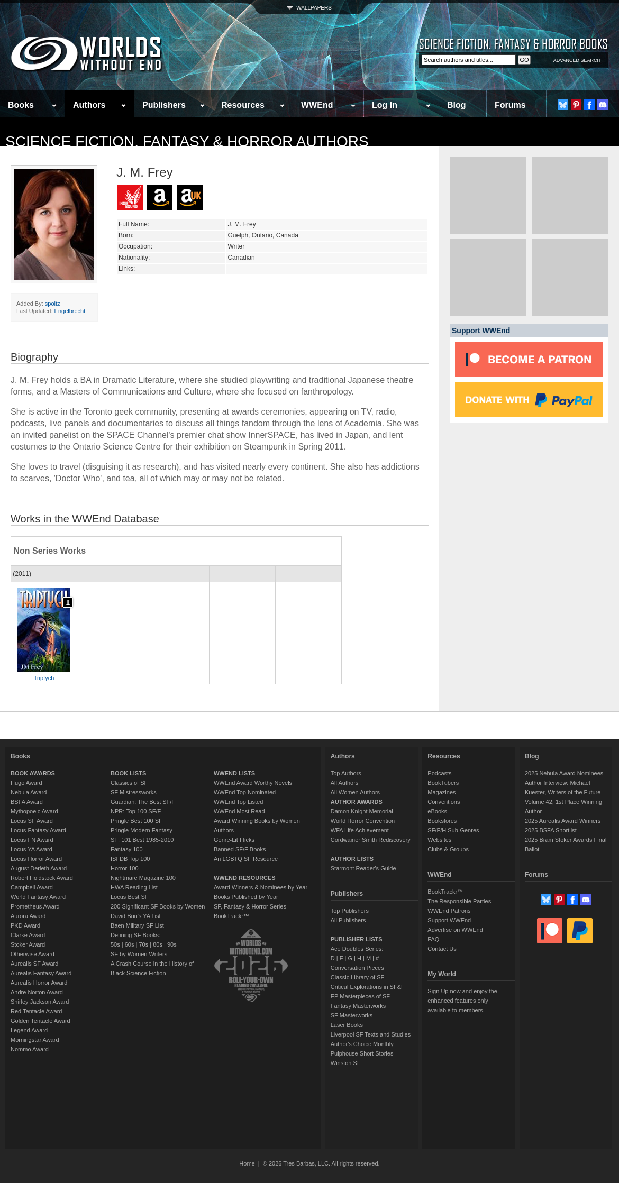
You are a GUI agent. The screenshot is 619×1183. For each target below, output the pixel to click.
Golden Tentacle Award (40, 1020)
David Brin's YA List (136, 916)
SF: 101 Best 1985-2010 (142, 840)
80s (157, 944)
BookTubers (443, 783)
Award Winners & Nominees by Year (260, 887)
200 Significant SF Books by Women (158, 906)
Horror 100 (125, 868)
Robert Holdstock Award (42, 878)
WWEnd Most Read (239, 811)
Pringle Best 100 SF (136, 821)
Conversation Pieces (357, 968)
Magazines (441, 792)
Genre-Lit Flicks (234, 840)
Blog (456, 104)
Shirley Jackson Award (40, 1001)
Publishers (164, 104)
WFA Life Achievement (360, 830)
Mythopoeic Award (34, 811)
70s (143, 944)
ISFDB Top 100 (130, 859)
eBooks (437, 811)
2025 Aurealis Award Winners (563, 821)
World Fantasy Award (38, 897)
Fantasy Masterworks (358, 1006)
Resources (243, 104)
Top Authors (346, 773)
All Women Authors (355, 792)
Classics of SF (129, 783)
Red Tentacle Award (36, 1011)
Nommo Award (30, 1049)
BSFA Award (27, 802)
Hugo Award (26, 783)
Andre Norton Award (37, 992)
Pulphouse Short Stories (362, 1053)
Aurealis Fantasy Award (41, 973)
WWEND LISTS (234, 773)
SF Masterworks (351, 1015)
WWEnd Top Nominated (245, 792)
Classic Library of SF (357, 977)
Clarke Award (28, 935)
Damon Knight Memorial (362, 811)
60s (129, 944)
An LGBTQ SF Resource (246, 859)
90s (172, 944)
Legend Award (29, 1030)
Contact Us (441, 949)
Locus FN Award (32, 840)
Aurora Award (28, 916)
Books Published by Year (246, 897)
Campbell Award (32, 887)
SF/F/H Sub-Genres (453, 830)
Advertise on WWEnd (455, 930)
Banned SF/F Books (240, 849)
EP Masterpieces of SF (360, 996)
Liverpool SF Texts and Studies (371, 1034)
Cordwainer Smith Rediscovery (371, 840)
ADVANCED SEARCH (576, 60)
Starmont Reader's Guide (363, 868)
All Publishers (348, 920)
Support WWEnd (449, 920)
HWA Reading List (134, 887)
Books (21, 104)
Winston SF (346, 1063)
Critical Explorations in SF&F (368, 987)
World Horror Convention (363, 821)
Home (246, 1163)
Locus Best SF (130, 897)
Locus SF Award (32, 821)
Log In (384, 104)
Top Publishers (350, 910)
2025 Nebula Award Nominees (564, 773)
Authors (89, 104)
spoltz (52, 303)
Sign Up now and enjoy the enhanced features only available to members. (462, 1000)
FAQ (433, 939)
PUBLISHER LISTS (357, 939)
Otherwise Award (32, 954)
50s (115, 944)
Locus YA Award (31, 849)
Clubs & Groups (448, 849)
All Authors (345, 783)
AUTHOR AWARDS (357, 802)
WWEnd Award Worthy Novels (253, 783)
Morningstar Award (35, 1040)
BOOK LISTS (128, 773)
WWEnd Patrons (448, 910)
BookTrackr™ (231, 916)
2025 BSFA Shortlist (551, 830)
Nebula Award (29, 792)
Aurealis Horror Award (39, 982)
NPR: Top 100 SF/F (136, 811)
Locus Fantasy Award (38, 830)
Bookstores (442, 821)
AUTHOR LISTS (352, 859)
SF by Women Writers (139, 954)
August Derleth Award (39, 868)
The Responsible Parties (459, 901)
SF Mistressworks (134, 792)
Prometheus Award (35, 906)
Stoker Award (28, 944)
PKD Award (25, 925)
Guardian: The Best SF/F (143, 802)
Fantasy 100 (127, 849)
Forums (510, 104)
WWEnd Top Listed (238, 802)
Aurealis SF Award (34, 963)
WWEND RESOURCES (245, 878)
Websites (439, 840)
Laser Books (347, 1025)
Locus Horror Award (36, 859)
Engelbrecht (70, 311)
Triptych (44, 678)
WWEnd (317, 104)
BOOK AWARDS (33, 773)
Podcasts (439, 773)
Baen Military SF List (137, 925)
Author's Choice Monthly (362, 1044)
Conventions (443, 802)
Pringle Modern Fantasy (141, 830)
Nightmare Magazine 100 (143, 878)
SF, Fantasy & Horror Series (250, 906)
